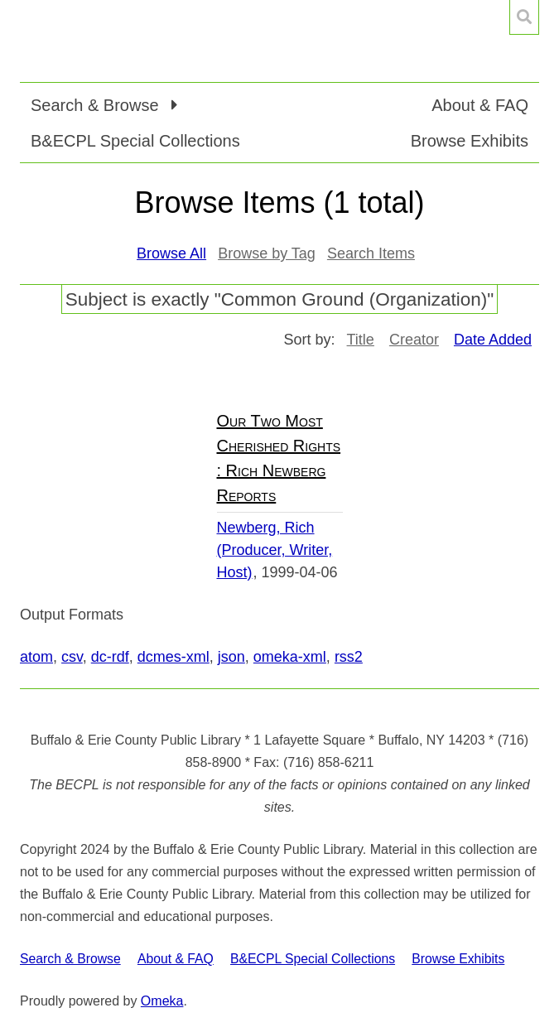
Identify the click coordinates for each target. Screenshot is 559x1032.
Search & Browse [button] (97, 105)
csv (72, 657)
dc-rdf (110, 657)
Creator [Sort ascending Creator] (414, 339)
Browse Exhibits (469, 141)
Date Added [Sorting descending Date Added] (493, 339)
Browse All (171, 253)
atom (36, 657)
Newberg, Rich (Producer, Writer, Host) (275, 550)
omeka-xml (289, 657)
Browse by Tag (267, 253)
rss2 (349, 657)
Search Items (371, 253)
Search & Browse (70, 959)
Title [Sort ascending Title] (360, 339)
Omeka (162, 1001)
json (231, 657)
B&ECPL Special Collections (135, 141)
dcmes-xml (173, 657)
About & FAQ (479, 105)
